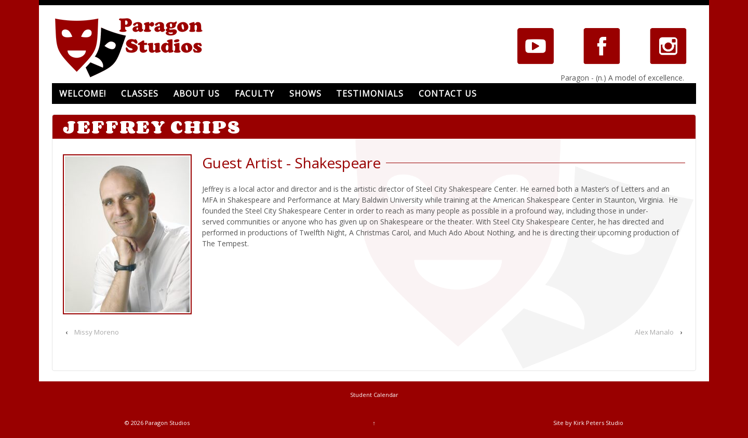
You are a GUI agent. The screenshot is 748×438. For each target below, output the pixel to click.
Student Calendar (374, 395)
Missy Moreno (96, 332)
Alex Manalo (654, 332)
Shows (305, 93)
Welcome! (82, 93)
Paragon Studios (166, 423)
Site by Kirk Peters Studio (588, 423)
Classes (139, 93)
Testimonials (370, 93)
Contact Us (448, 93)
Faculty (254, 93)
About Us (196, 93)
